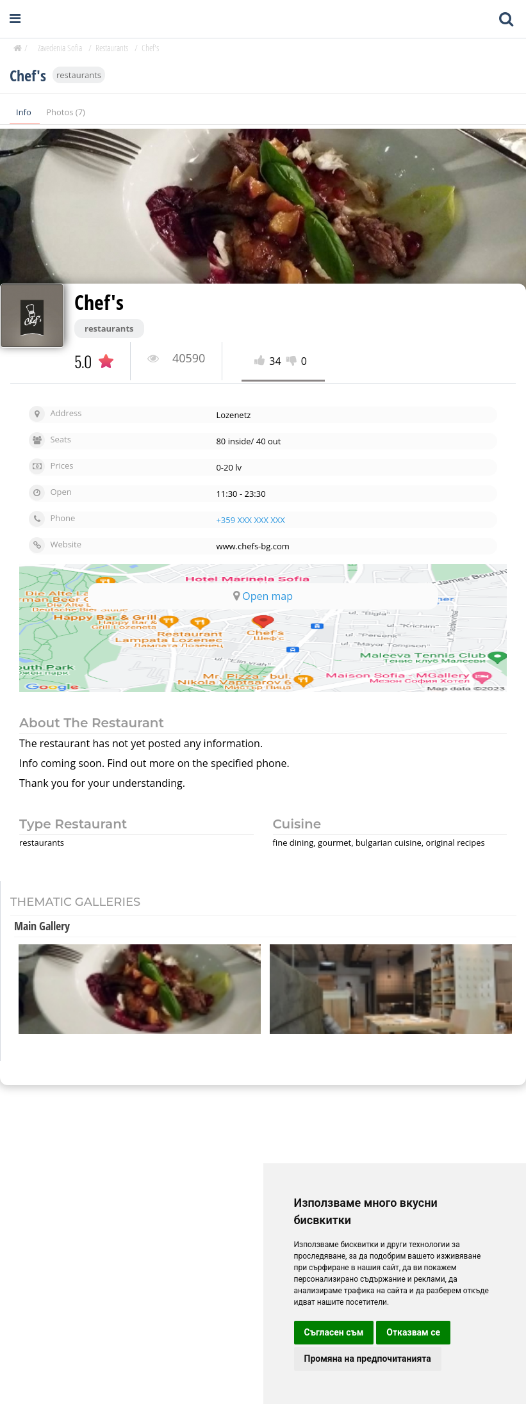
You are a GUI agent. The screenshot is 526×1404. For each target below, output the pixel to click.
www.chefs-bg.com (252, 546)
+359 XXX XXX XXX (250, 520)
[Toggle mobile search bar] (506, 19)
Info (24, 112)
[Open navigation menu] (15, 19)
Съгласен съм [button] (334, 1332)
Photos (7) (65, 112)
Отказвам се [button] (413, 1332)
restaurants (78, 75)
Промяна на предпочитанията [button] (367, 1358)
